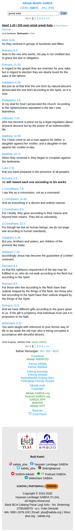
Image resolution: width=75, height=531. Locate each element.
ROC (56, 351)
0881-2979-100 (20, 512)
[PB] (51, 7)
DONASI (51, 486)
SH (42, 351)
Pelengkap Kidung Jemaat (37, 381)
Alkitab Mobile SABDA (37, 3)
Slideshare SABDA (39, 478)
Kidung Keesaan (37, 371)
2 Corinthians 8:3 (13, 209)
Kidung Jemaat (37, 374)
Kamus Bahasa (37, 366)
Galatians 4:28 (11, 237)
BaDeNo (37, 402)
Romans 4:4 (9, 50)
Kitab (32, 33)
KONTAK (22, 486)
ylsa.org (30, 516)
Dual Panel (37, 414)
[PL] (44, 7)
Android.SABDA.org (37, 396)
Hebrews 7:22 (11, 251)
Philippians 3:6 (11, 100)
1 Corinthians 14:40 (14, 199)
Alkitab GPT (37, 405)
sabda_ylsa (18, 464)
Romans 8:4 (9, 265)
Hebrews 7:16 (11, 118)
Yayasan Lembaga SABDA (49, 464)
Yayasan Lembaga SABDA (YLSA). (37, 497)
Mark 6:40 (8, 40)
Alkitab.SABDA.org (37, 393)
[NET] (34, 7)
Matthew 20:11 (11, 154)
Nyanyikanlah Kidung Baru (37, 377)
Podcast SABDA (51, 474)
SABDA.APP (37, 399)
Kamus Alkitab (37, 363)
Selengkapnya (49, 468)
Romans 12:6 (10, 305)
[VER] (24, 7)
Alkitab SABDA (39, 342)
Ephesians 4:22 (12, 323)
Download (37, 356)
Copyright (37, 388)
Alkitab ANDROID (37, 359)
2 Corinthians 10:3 (13, 223)
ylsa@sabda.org (51, 512)
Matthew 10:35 (11, 136)
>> (48, 18)
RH (48, 351)
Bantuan (37, 410)
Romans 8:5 (9, 283)
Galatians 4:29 (11, 82)
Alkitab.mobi (37, 385)
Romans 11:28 (11, 64)
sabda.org (43, 516)
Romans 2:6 (9, 178)
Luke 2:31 (8, 168)
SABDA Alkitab (22, 474)
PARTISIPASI (36, 486)
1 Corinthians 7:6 (13, 188)
